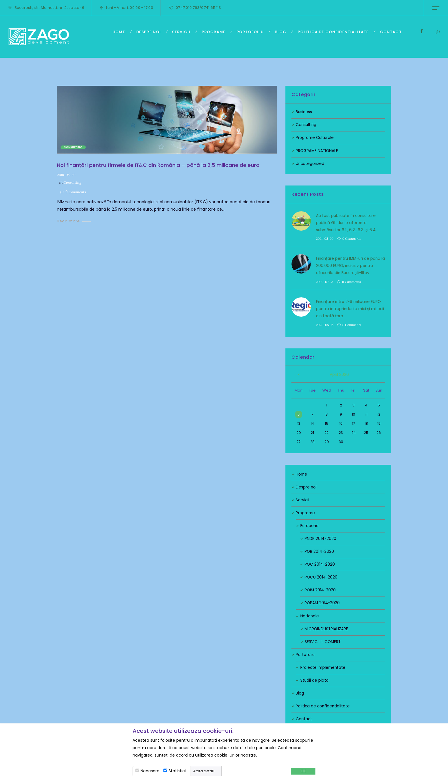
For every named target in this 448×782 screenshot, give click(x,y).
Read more (68, 220)
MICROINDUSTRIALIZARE (327, 628)
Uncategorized (310, 163)
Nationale (309, 615)
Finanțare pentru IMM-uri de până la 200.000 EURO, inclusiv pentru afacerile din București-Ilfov (349, 265)
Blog (300, 692)
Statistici (177, 771)
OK (303, 771)
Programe (305, 511)
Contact (304, 718)
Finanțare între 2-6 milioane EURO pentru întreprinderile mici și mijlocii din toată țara (349, 308)
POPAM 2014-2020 (323, 602)
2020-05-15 (324, 324)
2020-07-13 (324, 281)
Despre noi (306, 486)
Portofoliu (305, 653)
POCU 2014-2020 (321, 576)
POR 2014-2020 (320, 550)
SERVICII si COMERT (323, 640)
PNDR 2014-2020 (321, 537)
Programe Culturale (315, 137)
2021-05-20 (324, 238)
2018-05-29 (66, 174)
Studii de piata (314, 679)
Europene (309, 524)
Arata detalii (204, 771)
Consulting (73, 147)
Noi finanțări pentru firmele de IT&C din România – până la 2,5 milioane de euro (158, 165)
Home (302, 473)
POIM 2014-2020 (321, 589)
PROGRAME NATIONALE (317, 150)
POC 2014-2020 (320, 563)
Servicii (302, 499)
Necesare (150, 771)
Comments (76, 191)
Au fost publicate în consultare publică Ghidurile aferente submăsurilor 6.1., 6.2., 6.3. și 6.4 (347, 222)
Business (304, 112)
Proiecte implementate (323, 666)
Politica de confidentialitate (323, 705)
